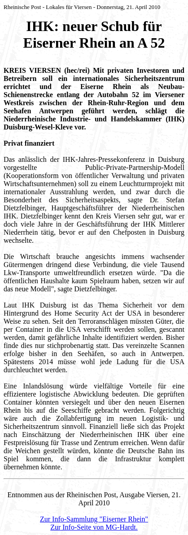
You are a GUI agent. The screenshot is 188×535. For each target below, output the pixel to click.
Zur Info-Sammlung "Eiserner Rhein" (94, 519)
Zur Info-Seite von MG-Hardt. (94, 527)
